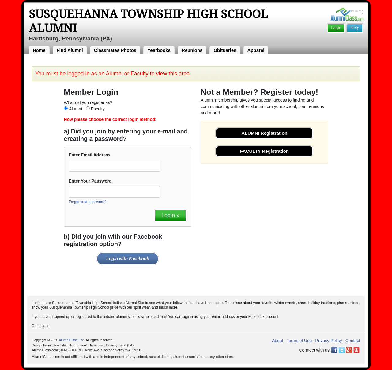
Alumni (75, 108)
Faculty (98, 108)
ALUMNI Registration (264, 133)
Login (336, 27)
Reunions (192, 50)
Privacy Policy (328, 340)
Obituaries (224, 50)
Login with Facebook (127, 258)
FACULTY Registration (264, 151)
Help (354, 27)
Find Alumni (70, 50)
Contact (352, 340)
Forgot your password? (87, 202)
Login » (170, 215)
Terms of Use (299, 340)
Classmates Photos (115, 50)
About (277, 340)
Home (39, 50)
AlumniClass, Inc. (72, 340)
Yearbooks (159, 50)
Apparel (256, 50)
